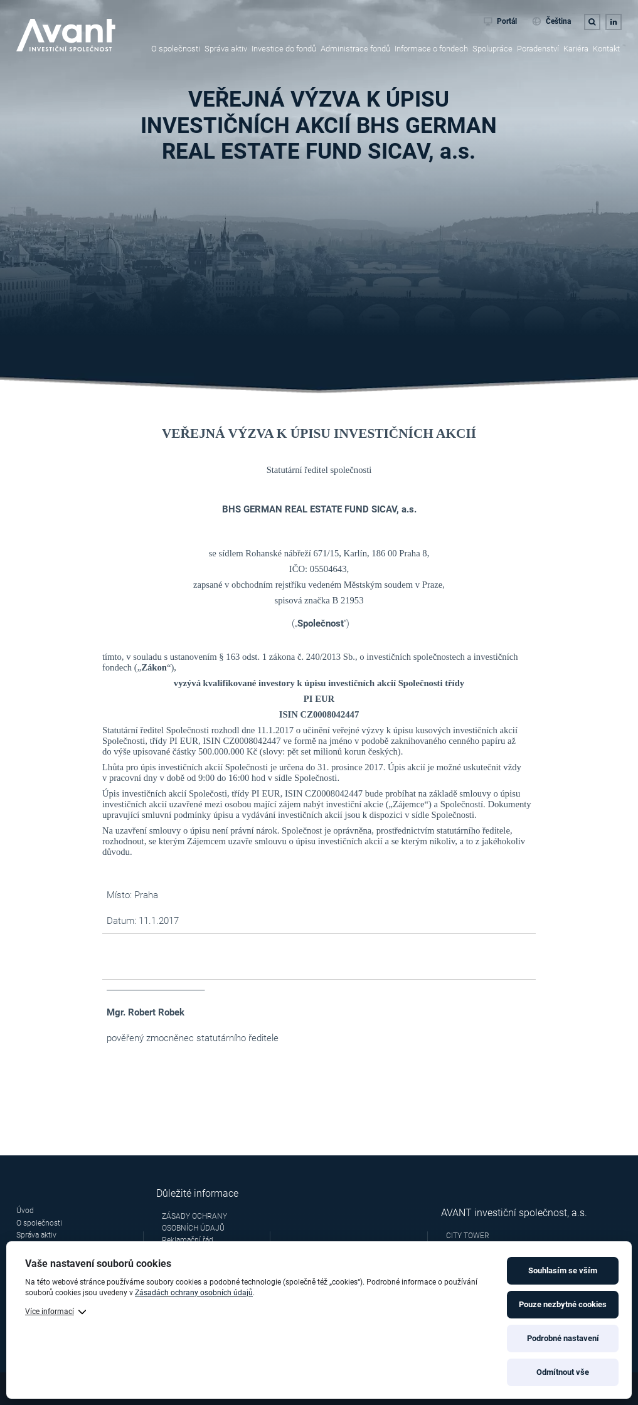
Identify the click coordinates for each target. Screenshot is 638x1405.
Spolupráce (492, 48)
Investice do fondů (284, 48)
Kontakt (606, 48)
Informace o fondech (431, 48)
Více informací (49, 1311)
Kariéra (575, 48)
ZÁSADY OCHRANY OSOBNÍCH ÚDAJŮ (194, 1222)
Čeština (551, 21)
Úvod (25, 1210)
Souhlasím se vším (562, 1270)
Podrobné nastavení (563, 1338)
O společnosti (175, 48)
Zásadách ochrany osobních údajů (194, 1292)
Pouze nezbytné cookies (563, 1304)
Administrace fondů (355, 48)
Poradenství (538, 48)
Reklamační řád (187, 1240)
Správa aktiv (226, 48)
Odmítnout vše (562, 1372)
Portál (501, 21)
